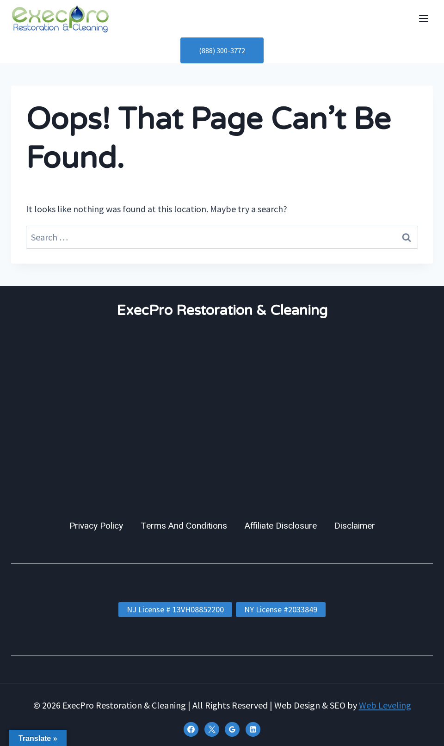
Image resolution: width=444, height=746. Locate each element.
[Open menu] (423, 19)
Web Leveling (385, 705)
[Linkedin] (253, 729)
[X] (211, 729)
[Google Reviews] (232, 729)
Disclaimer (354, 525)
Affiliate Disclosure (281, 525)
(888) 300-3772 (222, 50)
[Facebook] (191, 729)
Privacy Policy (96, 525)
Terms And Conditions (184, 525)
